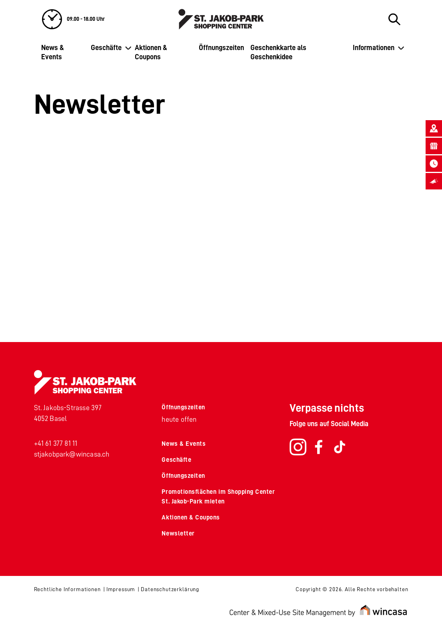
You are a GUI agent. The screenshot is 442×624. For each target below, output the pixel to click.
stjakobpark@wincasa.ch (72, 454)
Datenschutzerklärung (170, 589)
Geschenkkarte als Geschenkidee (278, 52)
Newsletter (178, 533)
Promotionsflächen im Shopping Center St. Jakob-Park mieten (218, 497)
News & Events (52, 52)
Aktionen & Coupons (151, 52)
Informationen (373, 47)
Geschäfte (106, 47)
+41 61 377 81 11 (56, 443)
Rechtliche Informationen (67, 589)
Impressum (121, 589)
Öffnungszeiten (221, 47)
